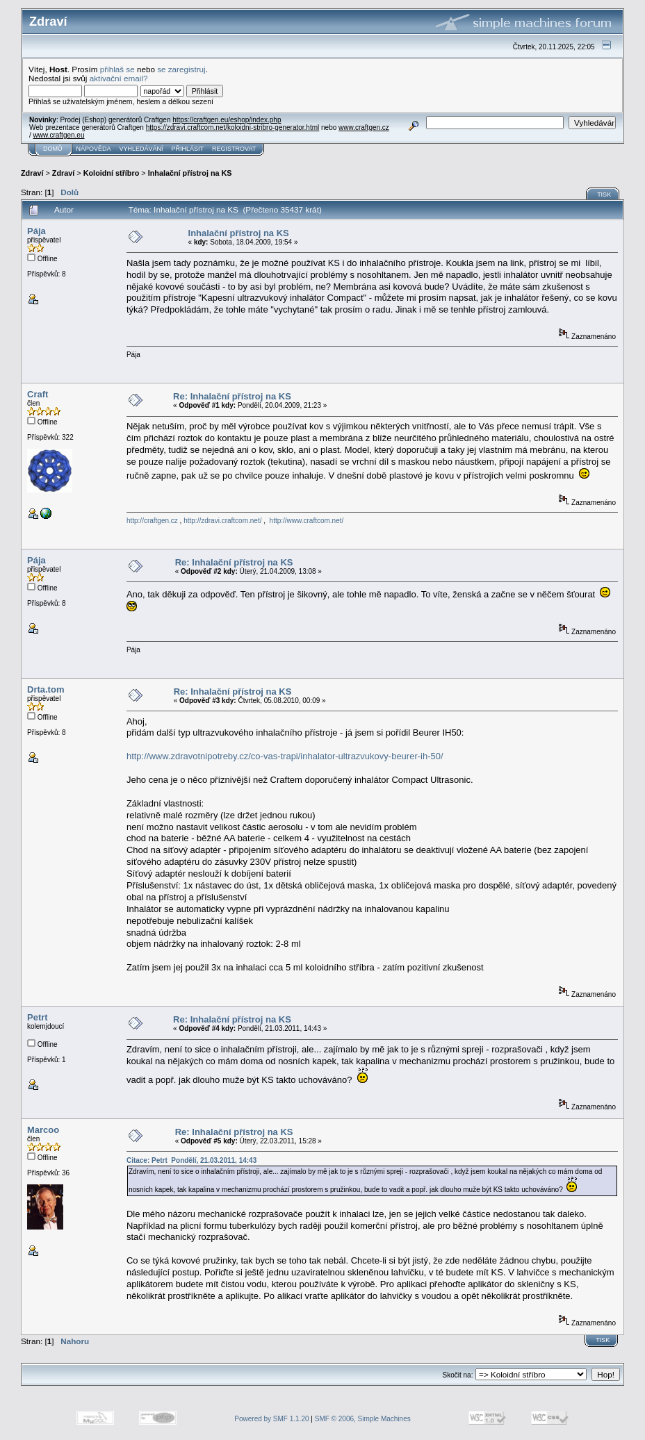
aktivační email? (119, 78)
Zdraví (32, 173)
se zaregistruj (181, 69)
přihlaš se (117, 69)
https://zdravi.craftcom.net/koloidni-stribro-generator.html (233, 127)
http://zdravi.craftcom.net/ (222, 520)
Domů (53, 148)
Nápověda (93, 148)
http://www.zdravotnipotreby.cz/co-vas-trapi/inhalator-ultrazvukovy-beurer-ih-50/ (284, 756)
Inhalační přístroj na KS (190, 173)
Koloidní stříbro (111, 173)
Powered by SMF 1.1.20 (271, 1419)
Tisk (604, 194)
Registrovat (234, 148)
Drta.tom (45, 689)
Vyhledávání (141, 148)
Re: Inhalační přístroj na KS (232, 396)
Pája (36, 231)
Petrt (37, 1017)
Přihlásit (188, 148)
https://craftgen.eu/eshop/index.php (226, 120)
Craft (37, 394)
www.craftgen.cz (363, 127)
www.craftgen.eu (59, 135)
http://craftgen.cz (152, 520)
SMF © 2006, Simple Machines (363, 1419)
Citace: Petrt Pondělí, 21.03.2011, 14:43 (191, 1160)
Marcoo (43, 1130)
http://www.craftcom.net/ (307, 520)
